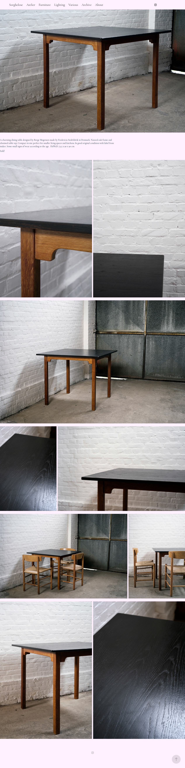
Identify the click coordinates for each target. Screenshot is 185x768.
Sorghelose (16, 5)
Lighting (59, 5)
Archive (87, 5)
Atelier (30, 5)
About (99, 5)
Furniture (45, 5)
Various (73, 5)
